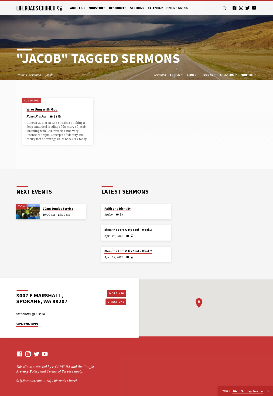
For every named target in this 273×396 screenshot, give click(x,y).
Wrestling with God (42, 109)
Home (20, 75)
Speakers (229, 75)
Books (210, 75)
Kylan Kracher (37, 116)
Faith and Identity (117, 209)
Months (248, 75)
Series (193, 75)
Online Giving (177, 8)
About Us (77, 8)
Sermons (137, 8)
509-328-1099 (27, 324)
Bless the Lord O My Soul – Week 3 (128, 230)
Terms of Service (60, 371)
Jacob (49, 75)
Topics (177, 75)
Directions (115, 302)
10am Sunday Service (58, 209)
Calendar (155, 8)
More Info (114, 293)
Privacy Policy (27, 371)
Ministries (97, 8)
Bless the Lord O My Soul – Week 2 (128, 251)
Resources (117, 8)
